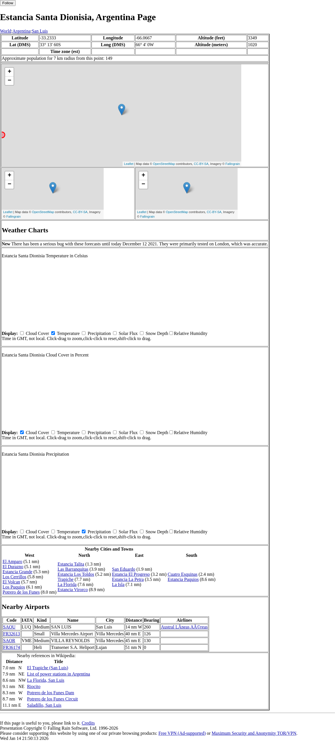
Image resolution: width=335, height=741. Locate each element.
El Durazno (13, 566)
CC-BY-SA (201, 163)
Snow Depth (157, 333)
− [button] (9, 81)
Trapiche (65, 579)
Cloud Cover (37, 333)
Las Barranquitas (72, 569)
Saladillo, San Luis (44, 705)
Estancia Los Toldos (75, 574)
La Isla (118, 584)
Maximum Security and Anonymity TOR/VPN (254, 733)
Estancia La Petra (128, 579)
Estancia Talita (70, 564)
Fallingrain (232, 163)
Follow (7, 3)
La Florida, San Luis (46, 680)
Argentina (21, 31)
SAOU (9, 627)
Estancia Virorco (72, 589)
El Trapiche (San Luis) (47, 667)
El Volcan (11, 581)
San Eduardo (123, 569)
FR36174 (11, 647)
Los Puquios (14, 587)
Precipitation (99, 333)
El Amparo (12, 561)
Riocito (33, 686)
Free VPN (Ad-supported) (182, 733)
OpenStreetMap (164, 163)
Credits (88, 723)
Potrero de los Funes (21, 592)
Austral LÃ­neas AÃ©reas (184, 627)
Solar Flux (128, 333)
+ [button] (9, 72)
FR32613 (11, 633)
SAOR (9, 640)
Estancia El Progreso (131, 574)
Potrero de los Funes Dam (50, 692)
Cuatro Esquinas (182, 574)
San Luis (40, 31)
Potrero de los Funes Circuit (52, 699)
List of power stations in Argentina (58, 674)
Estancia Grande (17, 571)
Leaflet (128, 163)
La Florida (66, 584)
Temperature (68, 333)
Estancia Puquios (183, 579)
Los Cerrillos (14, 576)
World (5, 31)
